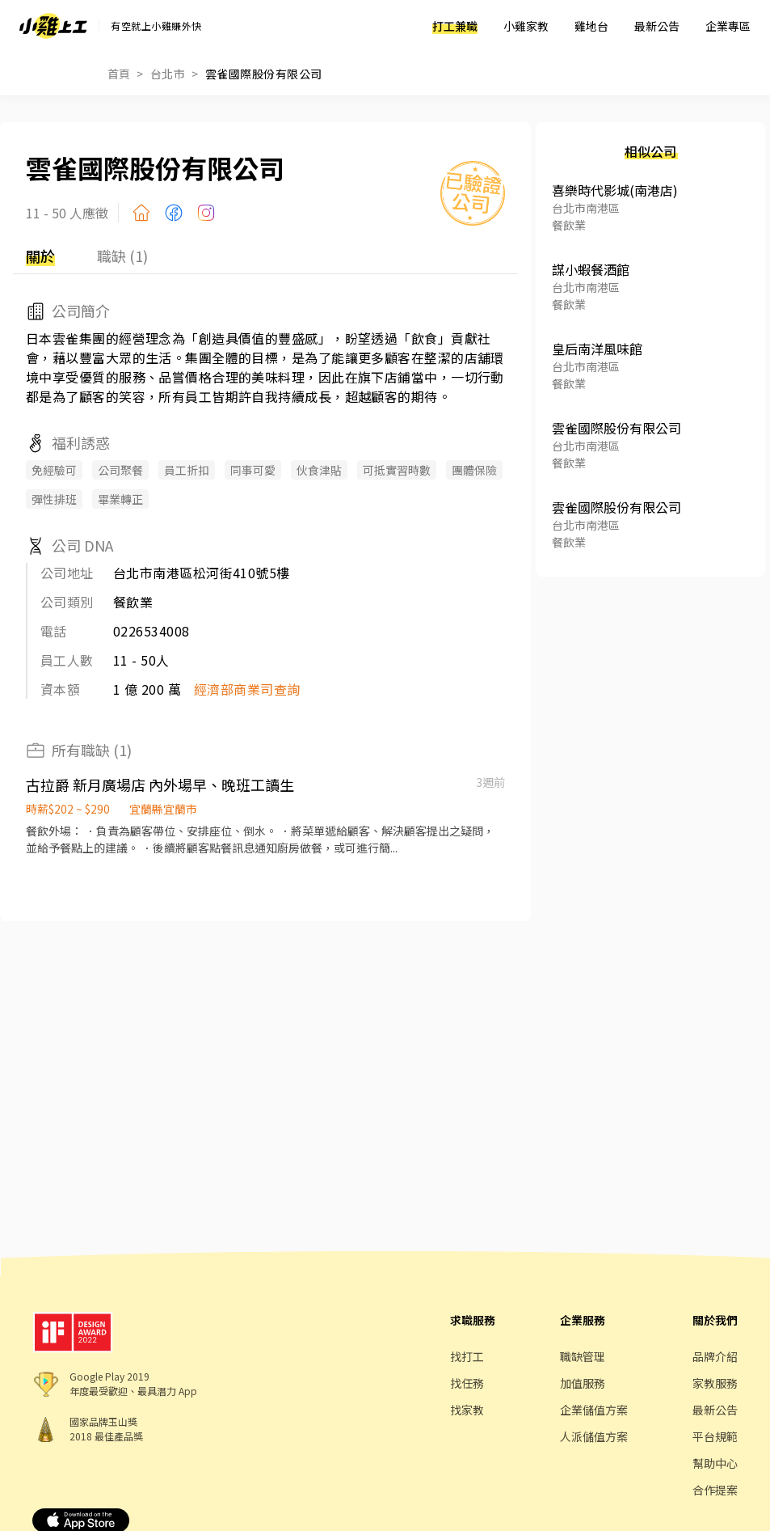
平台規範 (715, 1436)
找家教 (467, 1410)
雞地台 (591, 26)
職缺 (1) (122, 255)
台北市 (167, 74)
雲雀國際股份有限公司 (263, 74)
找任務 (467, 1383)
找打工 (467, 1356)
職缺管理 (582, 1356)
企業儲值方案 (594, 1410)
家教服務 (715, 1383)
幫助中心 (715, 1463)
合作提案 (715, 1490)
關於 (40, 255)
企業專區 (728, 26)
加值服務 (582, 1383)
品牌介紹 (715, 1356)
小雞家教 (526, 26)
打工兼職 (455, 26)
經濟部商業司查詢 (247, 689)
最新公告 (657, 26)
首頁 (119, 74)
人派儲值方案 (594, 1436)
